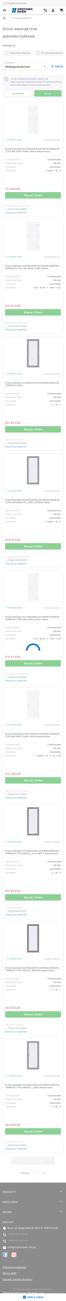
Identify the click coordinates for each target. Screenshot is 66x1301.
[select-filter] (23, 66)
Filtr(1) (57, 66)
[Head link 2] (45, 10)
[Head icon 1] (53, 10)
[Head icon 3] (61, 10)
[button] (25, 66)
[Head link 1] (22, 10)
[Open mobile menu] (4, 10)
